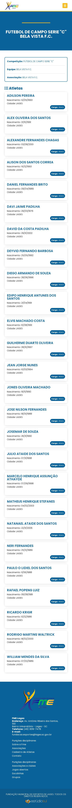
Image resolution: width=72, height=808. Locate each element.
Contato (16, 755)
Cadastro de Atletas (23, 752)
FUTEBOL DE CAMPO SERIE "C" (30, 61)
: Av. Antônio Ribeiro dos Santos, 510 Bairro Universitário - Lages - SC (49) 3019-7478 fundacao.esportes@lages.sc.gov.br (35, 726)
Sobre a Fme (19, 744)
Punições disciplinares (24, 740)
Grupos (16, 777)
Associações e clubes (24, 765)
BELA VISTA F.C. (19, 69)
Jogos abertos (20, 769)
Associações (19, 748)
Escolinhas (18, 773)
